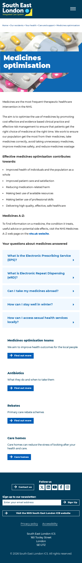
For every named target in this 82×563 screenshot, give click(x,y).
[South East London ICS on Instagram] (67, 487)
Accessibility (50, 523)
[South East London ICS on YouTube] (54, 487)
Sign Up (72, 502)
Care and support (46, 25)
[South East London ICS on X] (42, 487)
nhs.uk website (39, 233)
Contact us (25, 487)
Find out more (22, 355)
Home (5, 25)
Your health (30, 25)
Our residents (17, 25)
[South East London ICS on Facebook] (61, 487)
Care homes (21, 457)
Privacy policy (29, 523)
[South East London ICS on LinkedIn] (48, 487)
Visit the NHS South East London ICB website (43, 513)
